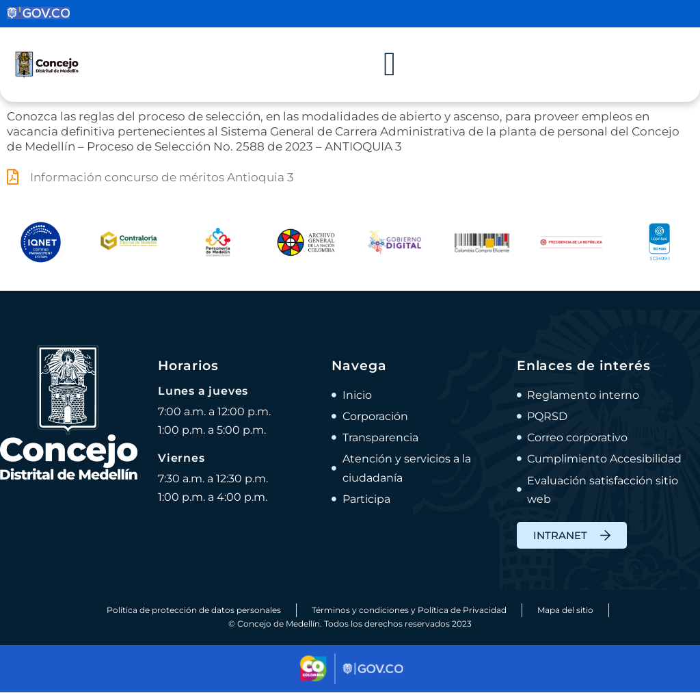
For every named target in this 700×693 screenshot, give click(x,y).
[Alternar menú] (389, 65)
